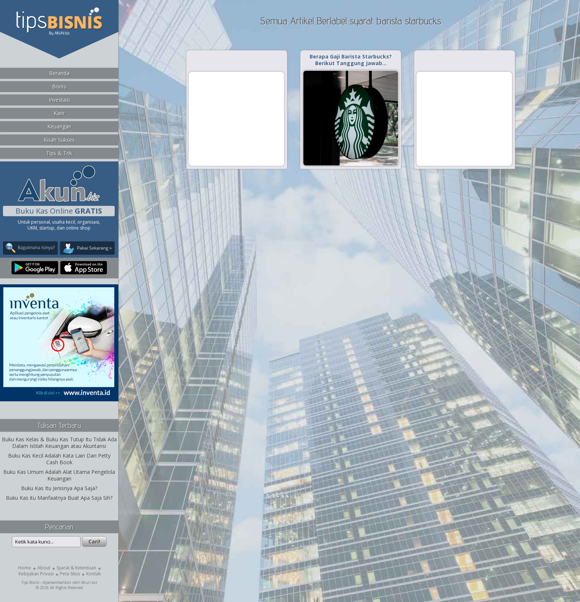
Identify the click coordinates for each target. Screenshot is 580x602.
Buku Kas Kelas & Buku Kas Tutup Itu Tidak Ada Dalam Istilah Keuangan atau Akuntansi (59, 442)
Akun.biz (89, 582)
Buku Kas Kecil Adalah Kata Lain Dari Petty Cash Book (59, 459)
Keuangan (59, 126)
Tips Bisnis (30, 582)
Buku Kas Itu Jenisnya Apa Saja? (59, 488)
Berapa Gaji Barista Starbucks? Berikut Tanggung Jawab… (351, 60)
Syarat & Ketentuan (76, 568)
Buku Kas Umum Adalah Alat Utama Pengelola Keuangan (59, 475)
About (43, 568)
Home (24, 568)
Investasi (59, 99)
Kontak (93, 574)
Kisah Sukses (59, 139)
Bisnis (59, 86)
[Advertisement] (236, 118)
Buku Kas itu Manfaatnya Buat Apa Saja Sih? (59, 497)
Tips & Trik (59, 153)
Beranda (59, 73)
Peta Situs (70, 574)
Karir (59, 113)
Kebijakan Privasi (36, 574)
